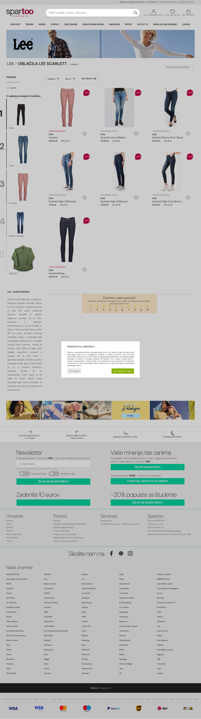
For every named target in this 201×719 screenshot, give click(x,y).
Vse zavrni (74, 371)
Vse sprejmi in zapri (123, 371)
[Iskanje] (135, 13)
